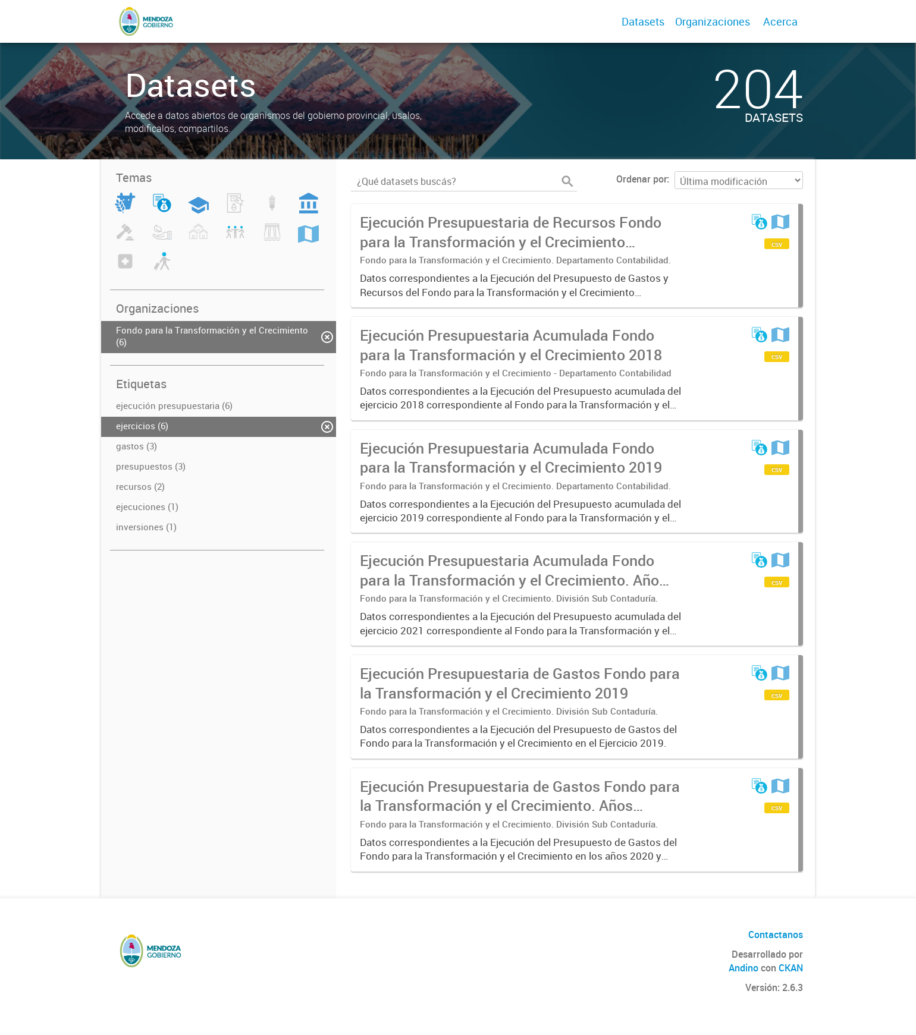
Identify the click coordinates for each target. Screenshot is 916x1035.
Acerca (780, 21)
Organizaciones (712, 21)
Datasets (643, 21)
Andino (743, 967)
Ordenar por (641, 179)
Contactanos (775, 934)
